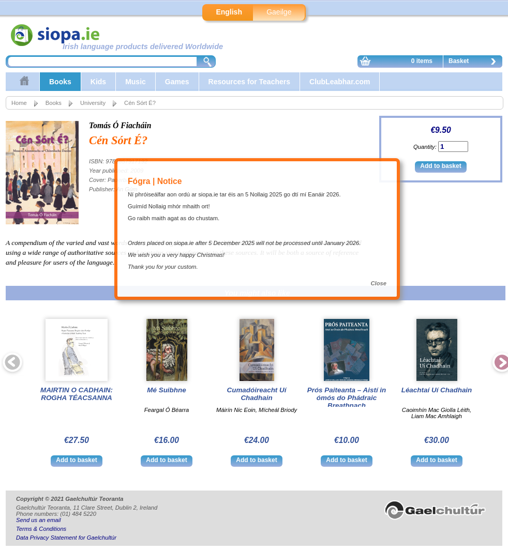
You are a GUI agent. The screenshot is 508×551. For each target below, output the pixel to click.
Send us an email (38, 520)
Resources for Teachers (249, 82)
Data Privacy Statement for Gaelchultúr (66, 537)
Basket (475, 62)
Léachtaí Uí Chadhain (436, 390)
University (93, 103)
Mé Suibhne (166, 390)
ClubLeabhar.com (339, 82)
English (229, 12)
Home (19, 103)
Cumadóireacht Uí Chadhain (257, 394)
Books (60, 82)
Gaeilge (278, 12)
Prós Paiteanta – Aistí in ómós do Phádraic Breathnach (346, 397)
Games (177, 82)
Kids (98, 82)
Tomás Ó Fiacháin (120, 125)
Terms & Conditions (41, 529)
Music (135, 82)
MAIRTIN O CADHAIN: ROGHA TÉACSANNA (76, 394)
